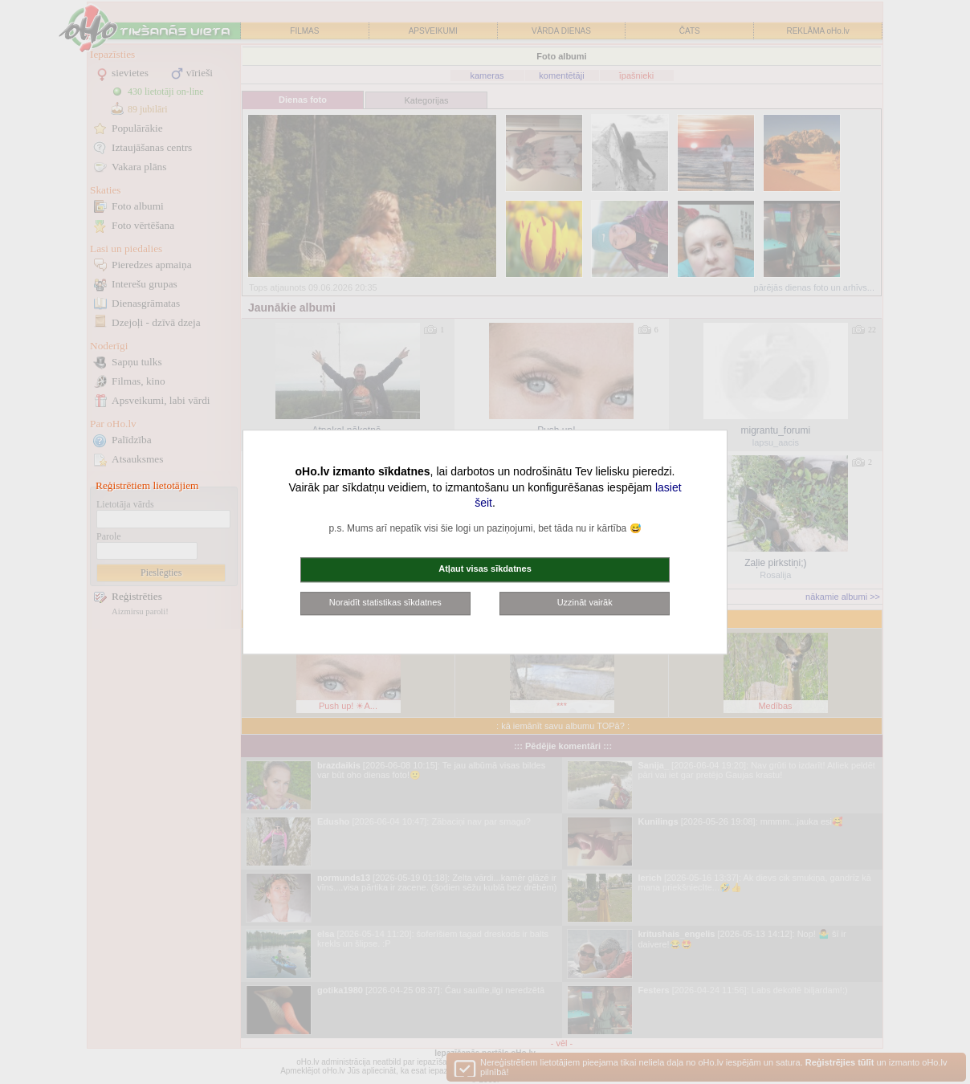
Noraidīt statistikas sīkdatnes (385, 602)
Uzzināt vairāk (585, 602)
